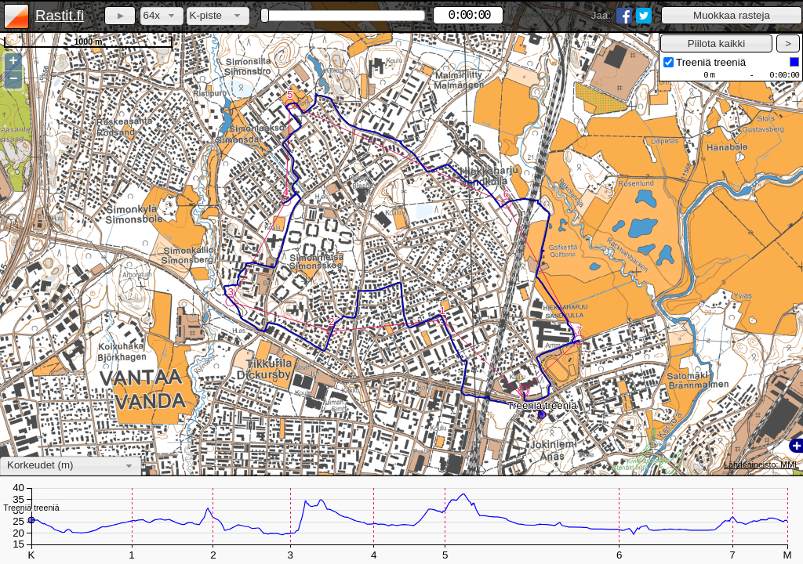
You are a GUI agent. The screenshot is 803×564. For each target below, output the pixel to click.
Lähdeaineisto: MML (761, 464)
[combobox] (161, 16)
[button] (731, 15)
